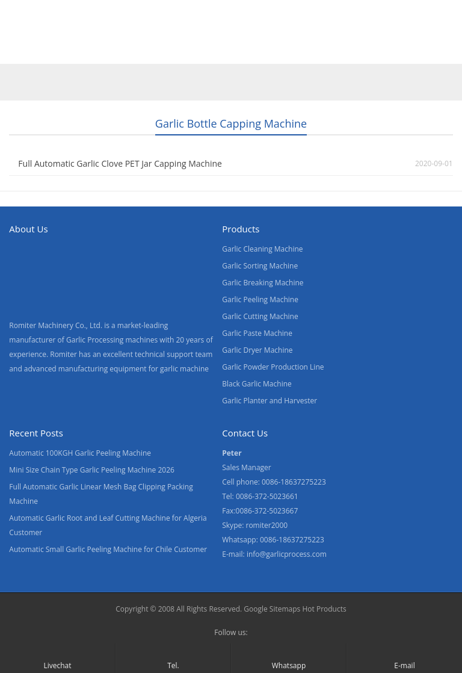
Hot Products (324, 609)
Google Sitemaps (272, 609)
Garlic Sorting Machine (260, 266)
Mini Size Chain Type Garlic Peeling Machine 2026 (91, 470)
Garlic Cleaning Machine (262, 249)
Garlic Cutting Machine (260, 316)
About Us (181, 50)
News (234, 50)
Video (129, 50)
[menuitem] (399, 51)
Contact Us (290, 50)
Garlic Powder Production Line (273, 367)
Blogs (346, 50)
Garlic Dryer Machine (257, 350)
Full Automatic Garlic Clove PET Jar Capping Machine (120, 163)
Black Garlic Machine (257, 384)
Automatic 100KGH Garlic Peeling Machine (80, 453)
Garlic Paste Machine (257, 333)
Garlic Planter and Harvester (269, 400)
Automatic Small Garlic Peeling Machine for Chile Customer (108, 549)
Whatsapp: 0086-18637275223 (273, 540)
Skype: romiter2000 (255, 525)
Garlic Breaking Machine (262, 283)
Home (23, 50)
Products (76, 50)
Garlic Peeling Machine (260, 299)
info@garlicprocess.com (287, 554)
